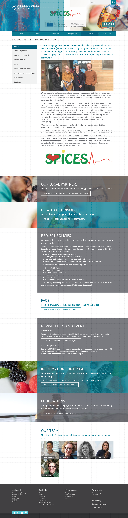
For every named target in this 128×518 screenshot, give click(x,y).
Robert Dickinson (46, 475)
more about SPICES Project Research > (60, 384)
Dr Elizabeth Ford (64, 457)
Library (41, 494)
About (38, 34)
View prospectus (70, 493)
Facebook (14, 512)
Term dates (42, 496)
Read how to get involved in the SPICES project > (64, 219)
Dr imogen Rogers (83, 457)
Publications (18, 78)
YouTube (22, 512)
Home (21, 34)
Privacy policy (97, 507)
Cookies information (99, 504)
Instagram (26, 512)
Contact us (15, 502)
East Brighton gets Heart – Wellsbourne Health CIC (63, 257)
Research (90, 34)
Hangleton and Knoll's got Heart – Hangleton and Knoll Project (67, 259)
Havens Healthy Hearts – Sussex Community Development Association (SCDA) (73, 261)
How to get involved (21, 55)
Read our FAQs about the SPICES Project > (61, 309)
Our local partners (20, 51)
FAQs (16, 64)
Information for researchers (24, 73)
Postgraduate (72, 34)
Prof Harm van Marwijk (47, 457)
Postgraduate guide (97, 493)
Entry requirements (70, 494)
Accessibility (96, 501)
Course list (95, 494)
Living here (107, 34)
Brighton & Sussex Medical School (27, 5)
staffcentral (42, 500)
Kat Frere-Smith (100, 457)
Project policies (20, 60)
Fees (66, 498)
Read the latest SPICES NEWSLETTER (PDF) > (61, 341)
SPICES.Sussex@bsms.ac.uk (82, 285)
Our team (17, 82)
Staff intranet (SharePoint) (46, 504)
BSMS (14, 39)
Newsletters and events (22, 69)
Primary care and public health (37, 39)
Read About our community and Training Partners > (66, 193)
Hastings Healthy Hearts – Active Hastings (60, 254)
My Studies (42, 498)
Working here (42, 493)
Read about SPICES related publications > (61, 413)
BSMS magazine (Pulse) (45, 502)
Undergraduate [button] (55, 34)
